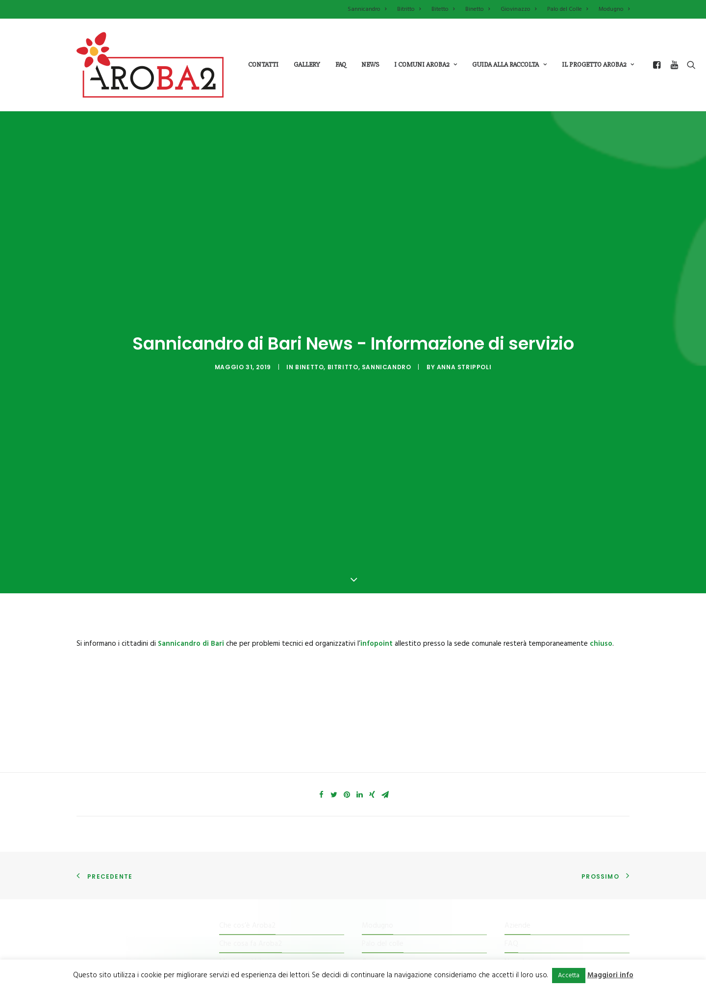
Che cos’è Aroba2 (247, 590)
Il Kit (226, 645)
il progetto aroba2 (598, 64)
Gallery (307, 64)
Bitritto (409, 9)
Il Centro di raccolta (250, 682)
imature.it (414, 930)
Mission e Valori (244, 627)
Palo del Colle (567, 9)
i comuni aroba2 (425, 64)
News (370, 64)
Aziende (517, 590)
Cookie (515, 663)
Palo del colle (382, 609)
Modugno (614, 9)
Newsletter (522, 627)
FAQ (511, 609)
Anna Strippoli (464, 199)
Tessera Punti (241, 663)
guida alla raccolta (509, 64)
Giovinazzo (518, 9)
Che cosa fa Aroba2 (250, 609)
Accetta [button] (569, 975)
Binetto (477, 9)
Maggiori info (610, 975)
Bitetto (442, 9)
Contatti (263, 64)
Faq (340, 64)
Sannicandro (367, 9)
